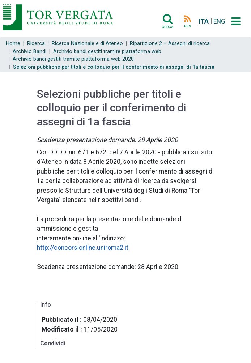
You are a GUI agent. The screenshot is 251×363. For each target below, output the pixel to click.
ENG (219, 21)
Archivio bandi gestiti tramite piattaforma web (107, 51)
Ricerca (36, 43)
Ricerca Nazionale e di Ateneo (87, 43)
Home (13, 43)
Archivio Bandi (29, 51)
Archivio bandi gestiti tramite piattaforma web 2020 (73, 59)
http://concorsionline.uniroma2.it (82, 247)
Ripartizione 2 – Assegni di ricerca (170, 43)
